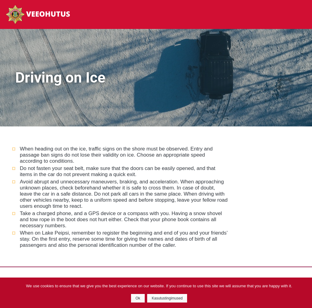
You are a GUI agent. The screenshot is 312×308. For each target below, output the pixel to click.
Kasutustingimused (167, 298)
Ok (138, 298)
